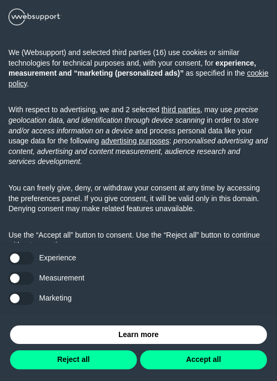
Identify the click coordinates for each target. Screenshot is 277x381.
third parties (180, 109)
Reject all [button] (73, 359)
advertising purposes (135, 141)
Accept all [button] (203, 359)
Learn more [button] (138, 334)
